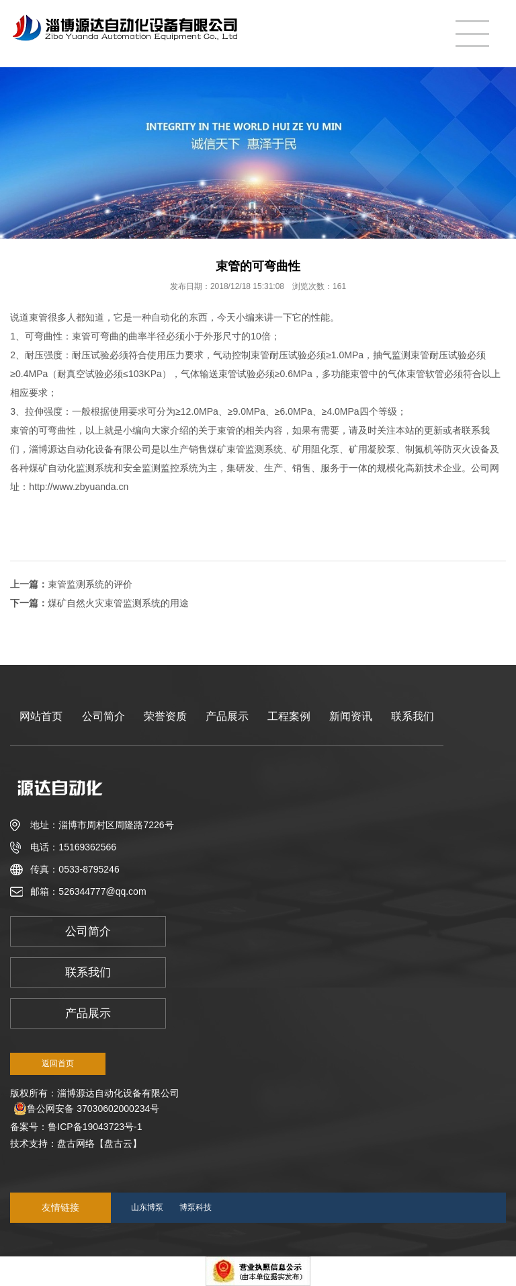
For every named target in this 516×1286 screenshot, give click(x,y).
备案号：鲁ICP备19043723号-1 (78, 1126)
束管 (38, 317)
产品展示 (227, 716)
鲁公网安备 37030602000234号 (86, 1108)
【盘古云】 (118, 1143)
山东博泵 (147, 1207)
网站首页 (40, 716)
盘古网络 (76, 1143)
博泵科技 (195, 1207)
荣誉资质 (165, 716)
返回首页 (58, 1063)
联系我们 (412, 716)
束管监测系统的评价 (90, 584)
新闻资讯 (350, 716)
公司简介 (103, 716)
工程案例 (288, 716)
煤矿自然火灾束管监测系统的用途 (118, 603)
